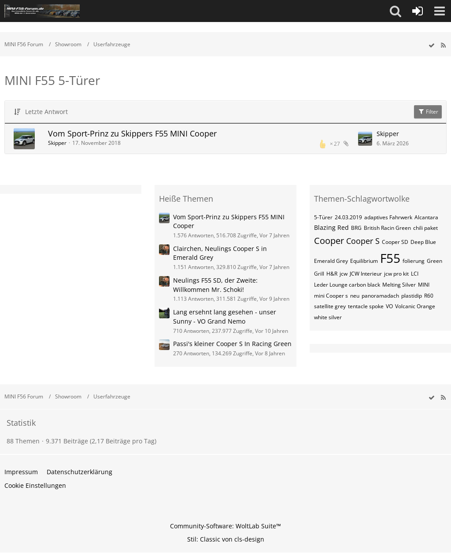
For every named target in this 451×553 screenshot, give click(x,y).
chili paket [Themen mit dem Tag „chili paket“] (425, 228)
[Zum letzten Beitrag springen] (365, 139)
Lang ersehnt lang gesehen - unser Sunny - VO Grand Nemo (224, 316)
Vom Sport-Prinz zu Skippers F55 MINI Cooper (132, 133)
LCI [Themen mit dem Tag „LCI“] (414, 273)
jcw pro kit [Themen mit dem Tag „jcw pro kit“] (396, 273)
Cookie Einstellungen (35, 485)
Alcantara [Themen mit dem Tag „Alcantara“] (426, 217)
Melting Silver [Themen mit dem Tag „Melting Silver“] (399, 284)
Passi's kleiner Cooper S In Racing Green (232, 343)
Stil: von (225, 539)
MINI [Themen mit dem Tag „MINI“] (423, 284)
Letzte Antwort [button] (46, 111)
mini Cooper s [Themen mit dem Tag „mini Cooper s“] (331, 295)
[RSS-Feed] (443, 45)
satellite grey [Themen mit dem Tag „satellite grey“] (330, 306)
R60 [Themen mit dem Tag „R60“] (428, 295)
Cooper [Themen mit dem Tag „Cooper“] (329, 241)
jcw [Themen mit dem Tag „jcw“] (343, 273)
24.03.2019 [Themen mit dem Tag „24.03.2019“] (348, 217)
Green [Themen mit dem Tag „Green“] (434, 261)
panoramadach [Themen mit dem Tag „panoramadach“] (380, 295)
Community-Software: (225, 526)
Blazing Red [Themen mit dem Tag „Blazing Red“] (331, 227)
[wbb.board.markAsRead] (431, 45)
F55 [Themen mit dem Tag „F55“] (390, 258)
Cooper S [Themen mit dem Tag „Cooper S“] (363, 241)
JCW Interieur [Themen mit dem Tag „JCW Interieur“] (366, 273)
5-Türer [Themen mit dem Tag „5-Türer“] (323, 217)
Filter (428, 111)
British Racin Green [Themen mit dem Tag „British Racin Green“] (387, 228)
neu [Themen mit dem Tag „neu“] (354, 295)
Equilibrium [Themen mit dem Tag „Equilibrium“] (364, 261)
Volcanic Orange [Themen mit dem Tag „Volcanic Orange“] (415, 306)
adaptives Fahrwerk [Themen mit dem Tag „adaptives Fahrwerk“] (388, 217)
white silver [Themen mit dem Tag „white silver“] (328, 317)
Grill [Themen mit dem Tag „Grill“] (319, 273)
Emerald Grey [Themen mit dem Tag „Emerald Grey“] (331, 261)
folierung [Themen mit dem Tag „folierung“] (414, 261)
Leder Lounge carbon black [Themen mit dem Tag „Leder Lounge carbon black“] (347, 284)
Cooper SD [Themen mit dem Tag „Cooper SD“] (395, 242)
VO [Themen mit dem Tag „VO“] (389, 306)
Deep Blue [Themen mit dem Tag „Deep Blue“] (423, 242)
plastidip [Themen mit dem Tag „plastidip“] (411, 295)
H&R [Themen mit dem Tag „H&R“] (331, 273)
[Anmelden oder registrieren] (417, 11)
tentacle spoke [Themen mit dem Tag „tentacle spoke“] (366, 306)
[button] (395, 11)
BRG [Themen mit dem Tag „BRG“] (356, 228)
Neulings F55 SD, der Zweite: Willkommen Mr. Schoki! (215, 285)
